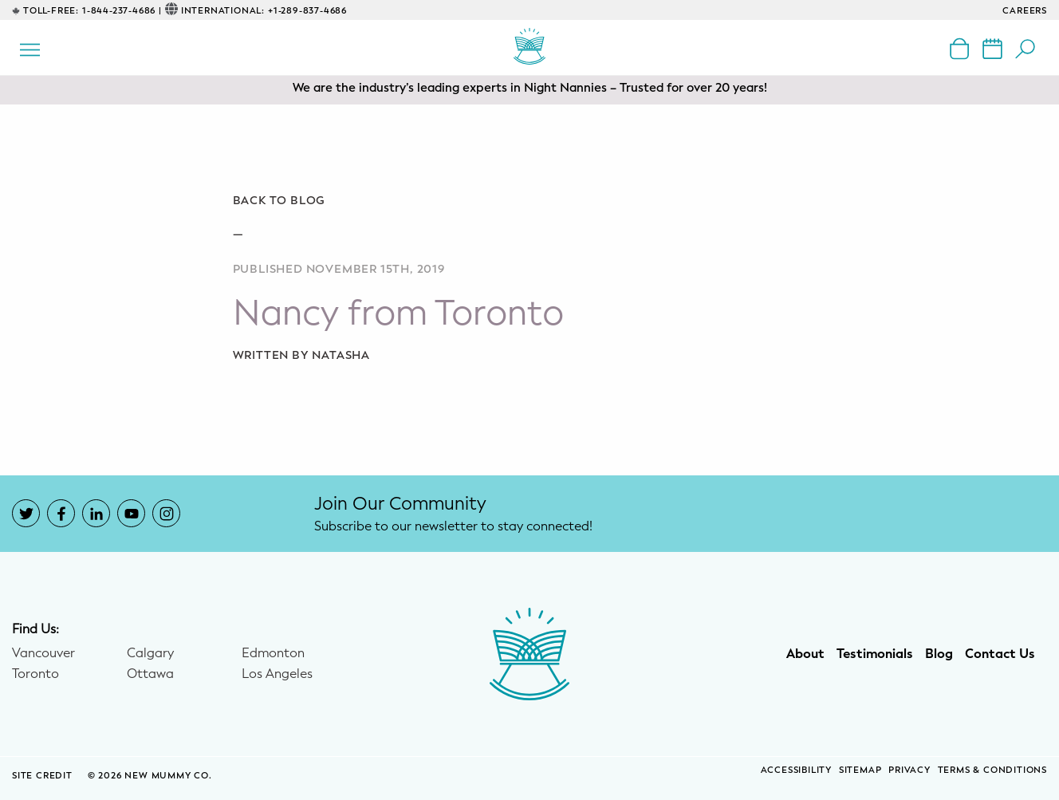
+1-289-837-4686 (307, 11)
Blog (939, 654)
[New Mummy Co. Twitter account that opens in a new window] (26, 513)
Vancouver (43, 653)
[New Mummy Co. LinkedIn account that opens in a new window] (96, 513)
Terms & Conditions (992, 770)
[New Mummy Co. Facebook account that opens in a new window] (61, 513)
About (805, 654)
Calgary (150, 653)
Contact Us (1000, 654)
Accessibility (796, 770)
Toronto (35, 674)
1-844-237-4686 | (122, 11)
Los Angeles (277, 674)
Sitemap (860, 770)
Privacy (909, 770)
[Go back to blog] (530, 201)
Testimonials (875, 654)
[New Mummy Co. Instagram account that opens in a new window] (166, 513)
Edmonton (273, 653)
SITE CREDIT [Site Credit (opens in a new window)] (44, 776)
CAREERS (1024, 11)
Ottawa (150, 674)
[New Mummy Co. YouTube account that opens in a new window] (131, 513)
